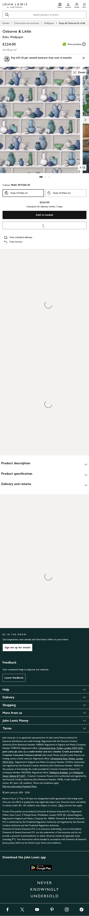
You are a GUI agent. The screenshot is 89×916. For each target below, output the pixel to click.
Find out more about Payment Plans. (20, 786)
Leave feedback (14, 677)
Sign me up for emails (17, 647)
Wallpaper (49, 23)
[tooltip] (83, 44)
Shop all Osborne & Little (72, 23)
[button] (84, 5)
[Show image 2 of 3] (85, 120)
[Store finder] (60, 5)
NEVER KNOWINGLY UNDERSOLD (44, 889)
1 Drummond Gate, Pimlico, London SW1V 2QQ (61, 748)
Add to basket (44, 214)
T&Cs (61, 805)
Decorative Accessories (26, 23)
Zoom (79, 72)
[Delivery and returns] (44, 485)
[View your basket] (76, 5)
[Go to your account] (68, 5)
